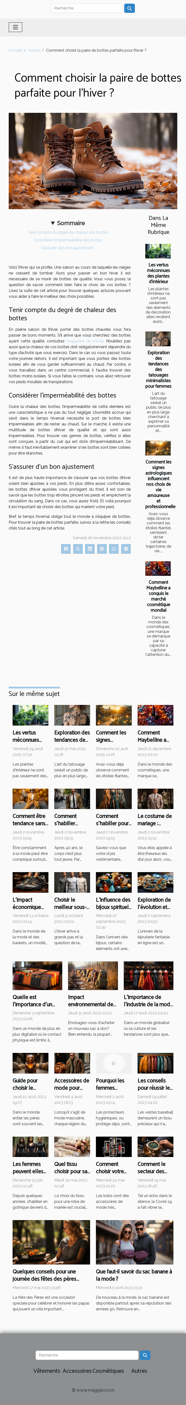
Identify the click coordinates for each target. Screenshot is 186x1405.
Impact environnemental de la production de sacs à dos (92, 1008)
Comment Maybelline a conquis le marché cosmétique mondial (158, 596)
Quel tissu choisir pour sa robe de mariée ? (71, 1175)
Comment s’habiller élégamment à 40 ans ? (70, 827)
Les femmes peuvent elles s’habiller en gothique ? (28, 1175)
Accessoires (77, 1371)
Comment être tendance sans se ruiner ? (29, 823)
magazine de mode (85, 341)
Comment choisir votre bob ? (110, 1171)
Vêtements (46, 1371)
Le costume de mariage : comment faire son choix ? (155, 827)
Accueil (15, 50)
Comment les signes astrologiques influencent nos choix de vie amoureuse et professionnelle (160, 484)
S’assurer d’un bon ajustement (68, 248)
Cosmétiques (108, 1371)
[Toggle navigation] (15, 27)
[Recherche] (87, 8)
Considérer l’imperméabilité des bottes (68, 240)
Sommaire (71, 223)
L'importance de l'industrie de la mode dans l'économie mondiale (148, 1008)
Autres (34, 50)
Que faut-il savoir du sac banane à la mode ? (134, 1275)
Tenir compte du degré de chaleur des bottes (68, 232)
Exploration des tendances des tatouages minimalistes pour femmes (158, 369)
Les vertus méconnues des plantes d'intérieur (158, 273)
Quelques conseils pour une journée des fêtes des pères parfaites (44, 1279)
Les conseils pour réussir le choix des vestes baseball (155, 1091)
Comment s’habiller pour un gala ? (112, 823)
